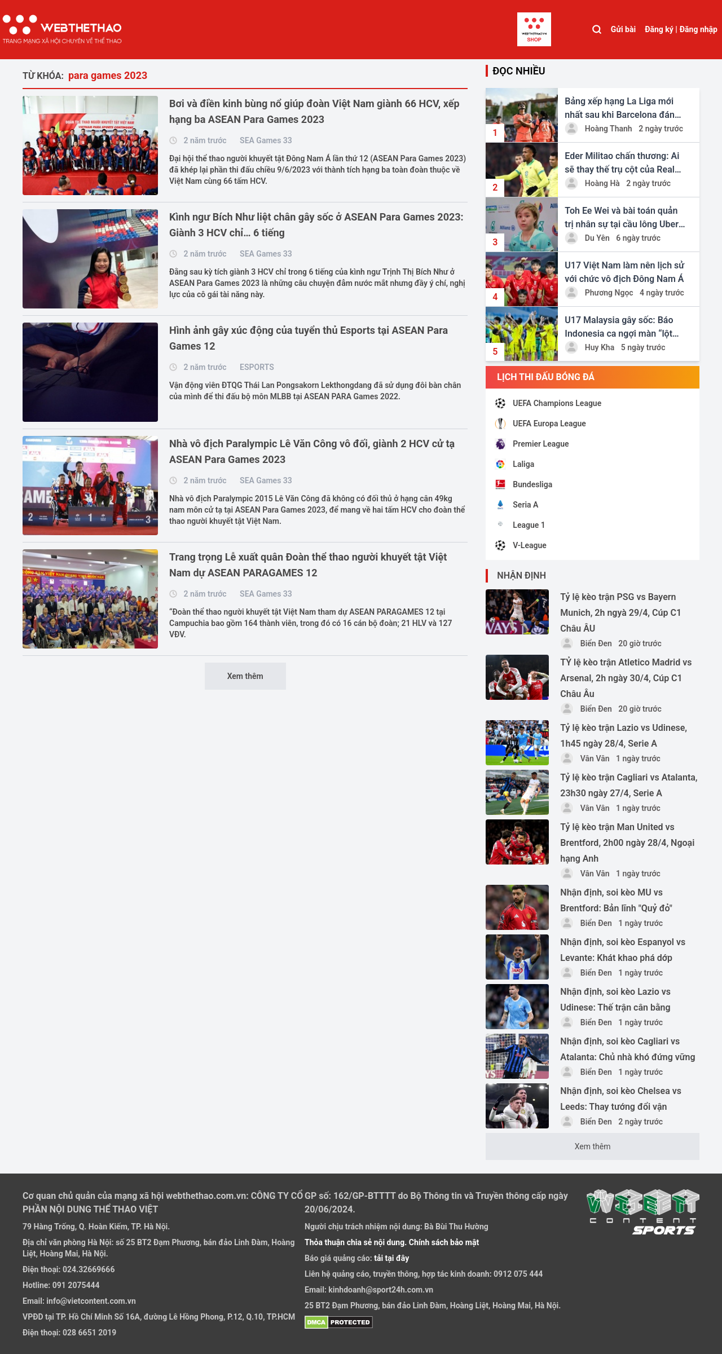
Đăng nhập (698, 29)
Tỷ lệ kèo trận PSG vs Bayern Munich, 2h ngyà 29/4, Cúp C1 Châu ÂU (620, 613)
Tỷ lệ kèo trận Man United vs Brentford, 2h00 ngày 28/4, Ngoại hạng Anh (627, 843)
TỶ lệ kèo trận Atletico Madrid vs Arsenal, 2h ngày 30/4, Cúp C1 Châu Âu (626, 678)
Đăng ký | (661, 29)
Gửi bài (623, 29)
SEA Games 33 (266, 140)
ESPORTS (257, 367)
